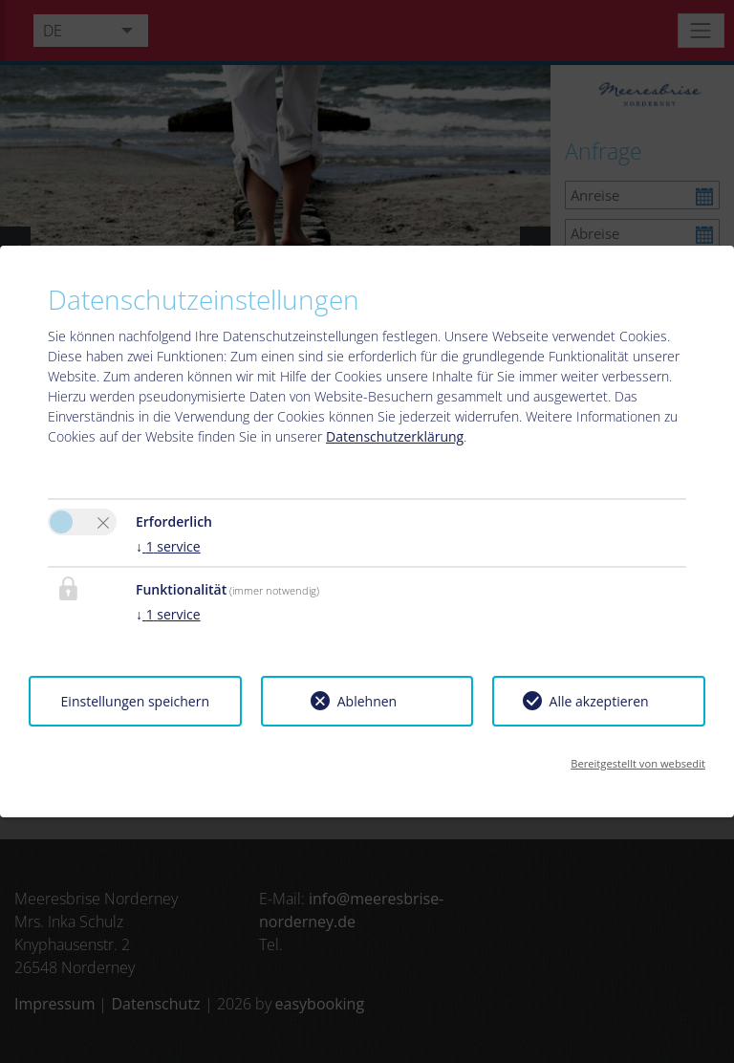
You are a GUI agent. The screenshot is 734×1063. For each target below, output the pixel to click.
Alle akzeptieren (599, 701)
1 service (168, 546)
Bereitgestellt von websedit (638, 763)
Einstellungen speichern (135, 701)
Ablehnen (367, 701)
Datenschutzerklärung (395, 436)
